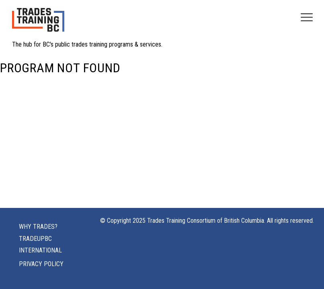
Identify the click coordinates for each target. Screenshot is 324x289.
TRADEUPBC (35, 238)
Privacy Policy (41, 264)
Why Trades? (38, 226)
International (40, 250)
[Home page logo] (38, 24)
